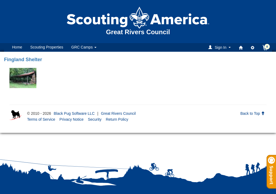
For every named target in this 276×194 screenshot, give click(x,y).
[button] (220, 47)
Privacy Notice (72, 119)
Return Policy (117, 119)
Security (95, 119)
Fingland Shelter (23, 59)
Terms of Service (41, 119)
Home (17, 47)
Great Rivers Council (118, 113)
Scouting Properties (46, 47)
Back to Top (252, 113)
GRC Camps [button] (83, 47)
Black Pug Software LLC (74, 113)
